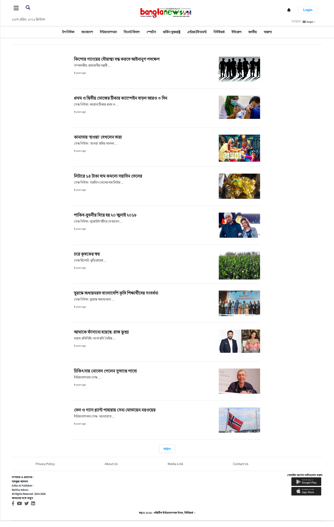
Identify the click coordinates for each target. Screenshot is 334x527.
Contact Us (240, 464)
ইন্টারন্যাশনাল (108, 32)
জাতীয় (252, 32)
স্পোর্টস (151, 32)
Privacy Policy (45, 464)
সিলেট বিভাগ (132, 32)
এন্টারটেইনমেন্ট (197, 32)
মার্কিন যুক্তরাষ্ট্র (171, 32)
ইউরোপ (236, 32)
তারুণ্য (268, 32)
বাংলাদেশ (87, 32)
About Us (111, 464)
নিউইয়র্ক (219, 32)
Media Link (175, 464)
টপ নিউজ (68, 32)
